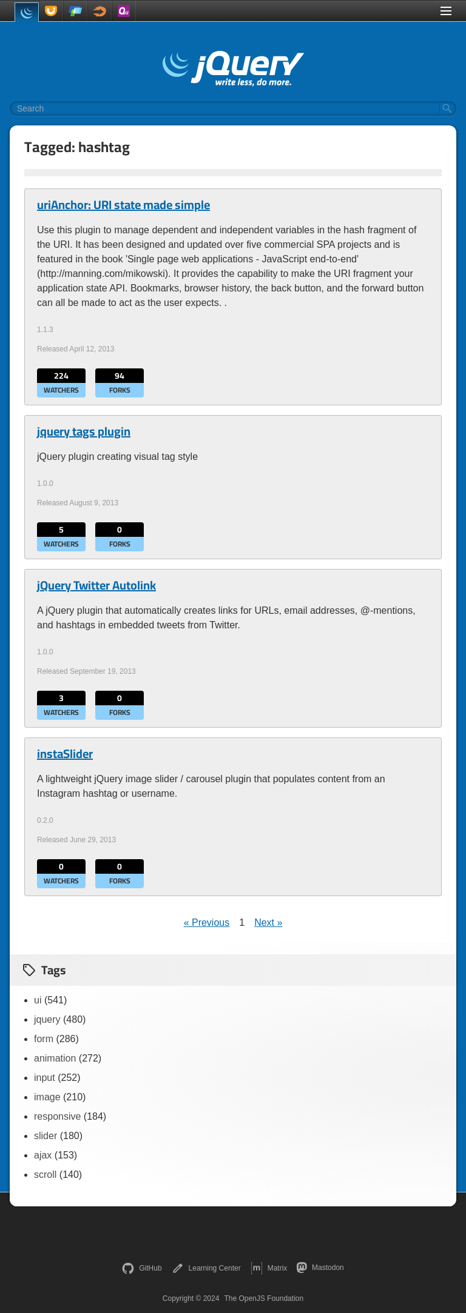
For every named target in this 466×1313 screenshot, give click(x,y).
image (47, 1097)
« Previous (207, 922)
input (44, 1077)
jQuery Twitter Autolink (96, 585)
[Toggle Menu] (446, 11)
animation (55, 1058)
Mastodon (320, 1267)
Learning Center (206, 1268)
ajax (43, 1155)
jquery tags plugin (83, 431)
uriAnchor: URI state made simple (123, 204)
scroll (45, 1174)
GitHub (141, 1268)
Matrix (269, 1268)
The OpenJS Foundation (263, 1298)
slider (45, 1136)
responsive (57, 1116)
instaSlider (65, 753)
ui (37, 1000)
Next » (268, 922)
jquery (47, 1019)
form (43, 1039)
